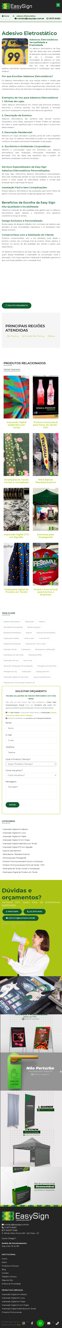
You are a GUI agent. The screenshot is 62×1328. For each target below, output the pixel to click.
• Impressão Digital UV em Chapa (16, 840)
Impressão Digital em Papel (13, 1301)
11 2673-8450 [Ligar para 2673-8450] (10, 1227)
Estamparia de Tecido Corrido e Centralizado (16, 481)
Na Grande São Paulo (33, 336)
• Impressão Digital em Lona (14, 833)
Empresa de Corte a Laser (36, 644)
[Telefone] (31, 753)
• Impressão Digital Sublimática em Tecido (19, 844)
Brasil (51, 336)
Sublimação (26, 671)
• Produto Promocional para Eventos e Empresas (22, 861)
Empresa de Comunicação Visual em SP (19, 683)
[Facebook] (32, 1323)
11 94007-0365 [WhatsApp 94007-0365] (10, 1230)
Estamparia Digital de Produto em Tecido (16, 590)
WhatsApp (12, 911)
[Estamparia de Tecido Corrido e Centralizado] (16, 454)
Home (5, 16)
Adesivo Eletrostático (26, 16)
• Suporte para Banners (11, 851)
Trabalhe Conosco (9, 1277)
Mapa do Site (7, 1280)
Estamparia (26, 649)
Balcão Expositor (34, 627)
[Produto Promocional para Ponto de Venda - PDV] (45, 397)
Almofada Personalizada (13, 627)
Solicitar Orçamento (12, 369)
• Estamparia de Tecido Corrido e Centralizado (21, 869)
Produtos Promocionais (12, 1312)
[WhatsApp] (40, 1323)
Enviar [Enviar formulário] (12, 805)
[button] (58, 5)
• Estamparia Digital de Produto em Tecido (19, 872)
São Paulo (12, 336)
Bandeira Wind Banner (12, 633)
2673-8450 (53, 18)
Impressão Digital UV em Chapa (15, 1305)
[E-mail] (31, 740)
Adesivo (42, 622)
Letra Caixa (27, 660)
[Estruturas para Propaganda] (45, 509)
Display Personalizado (12, 644)
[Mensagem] (31, 792)
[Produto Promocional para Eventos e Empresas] (45, 564)
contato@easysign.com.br (30, 18)
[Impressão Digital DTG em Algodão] (16, 509)
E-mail (9, 735)
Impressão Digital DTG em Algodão (16, 536)
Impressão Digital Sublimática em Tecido (16, 425)
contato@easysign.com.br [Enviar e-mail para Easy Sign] (16, 1224)
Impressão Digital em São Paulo (16, 677)
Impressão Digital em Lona (13, 1298)
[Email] (48, 1323)
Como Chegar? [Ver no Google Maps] (9, 1238)
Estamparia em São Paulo (14, 655)
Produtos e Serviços (10, 1266)
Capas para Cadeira (11, 638)
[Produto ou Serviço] (31, 764)
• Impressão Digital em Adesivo (15, 829)
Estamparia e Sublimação (45, 649)
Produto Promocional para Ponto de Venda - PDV (45, 425)
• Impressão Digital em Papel (14, 836)
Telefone (10, 747)
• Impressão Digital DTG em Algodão (17, 847)
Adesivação (29, 622)
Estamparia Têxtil (35, 655)
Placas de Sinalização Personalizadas (18, 666)
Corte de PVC (44, 638)
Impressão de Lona (11, 660)
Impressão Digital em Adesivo (14, 1294)
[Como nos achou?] (31, 775)
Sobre (4, 1262)
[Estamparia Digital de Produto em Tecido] (16, 564)
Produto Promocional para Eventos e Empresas (46, 592)
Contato (5, 1273)
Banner (29, 633)
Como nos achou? (14, 770)
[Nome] (31, 728)
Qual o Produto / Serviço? (18, 759)
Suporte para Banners (41, 677)
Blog (4, 1269)
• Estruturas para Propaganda (14, 858)
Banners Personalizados (46, 633)
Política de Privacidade (11, 1284)
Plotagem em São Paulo (46, 666)
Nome (9, 723)
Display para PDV (42, 671)
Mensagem (11, 782)
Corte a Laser (29, 638)
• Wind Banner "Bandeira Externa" (16, 854)
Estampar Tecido (10, 649)
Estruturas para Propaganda (45, 536)
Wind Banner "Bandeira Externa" (45, 481)
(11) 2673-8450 (34, 911)
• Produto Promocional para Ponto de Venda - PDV (23, 865)
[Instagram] (23, 1323)
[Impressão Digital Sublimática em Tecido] (16, 397)
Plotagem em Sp (10, 671)
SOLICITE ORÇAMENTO (16, 305)
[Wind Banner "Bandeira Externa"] (45, 454)
